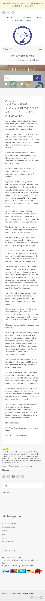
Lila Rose (11, 352)
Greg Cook (15, 359)
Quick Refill (27, 17)
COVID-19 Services (8, 527)
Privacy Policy (7, 542)
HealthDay (17, 466)
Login (28, 20)
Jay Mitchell (34, 161)
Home (9, 60)
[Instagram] (36, 597)
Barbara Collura (15, 219)
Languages (11, 17)
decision (13, 134)
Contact (5, 530)
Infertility (6, 492)
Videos (25, 84)
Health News (12, 84)
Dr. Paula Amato (30, 198)
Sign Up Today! (19, 20)
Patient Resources (21, 60)
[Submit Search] (37, 78)
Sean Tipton (12, 251)
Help (19, 17)
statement (21, 354)
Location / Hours (8, 538)
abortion (8, 431)
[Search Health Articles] (18, 78)
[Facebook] (32, 597)
